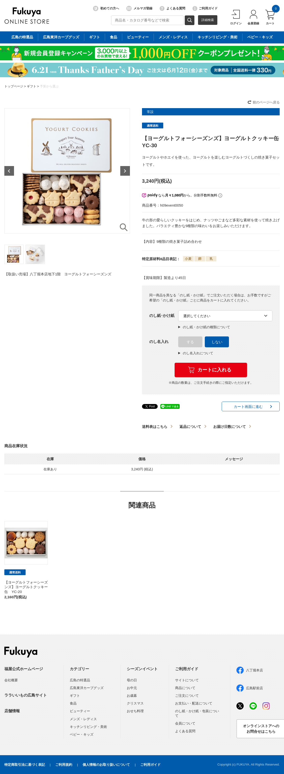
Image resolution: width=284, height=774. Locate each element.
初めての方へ (106, 8)
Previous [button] (9, 171)
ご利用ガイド (205, 8)
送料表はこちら (154, 427)
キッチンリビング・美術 (88, 727)
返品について (190, 427)
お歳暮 (132, 695)
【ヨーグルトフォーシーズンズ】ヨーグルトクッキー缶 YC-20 (26, 587)
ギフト (31, 86)
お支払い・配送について (193, 703)
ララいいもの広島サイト (25, 695)
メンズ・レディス (83, 719)
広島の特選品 (80, 680)
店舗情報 (12, 711)
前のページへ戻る (266, 102)
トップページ (13, 86)
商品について (185, 688)
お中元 (132, 688)
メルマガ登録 (139, 8)
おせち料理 (135, 711)
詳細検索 (207, 20)
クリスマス (135, 703)
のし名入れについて (195, 353)
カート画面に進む (248, 406)
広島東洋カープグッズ (87, 688)
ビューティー (80, 711)
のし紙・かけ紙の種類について (204, 327)
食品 (73, 703)
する (190, 342)
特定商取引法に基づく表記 (24, 765)
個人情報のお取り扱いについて (106, 765)
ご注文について (187, 695)
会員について (185, 723)
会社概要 (11, 680)
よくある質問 (172, 8)
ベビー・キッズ (81, 734)
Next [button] (125, 171)
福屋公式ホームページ (23, 669)
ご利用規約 (63, 765)
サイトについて (187, 680)
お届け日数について (229, 427)
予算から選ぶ (49, 86)
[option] (67, 171)
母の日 (132, 680)
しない (217, 342)
